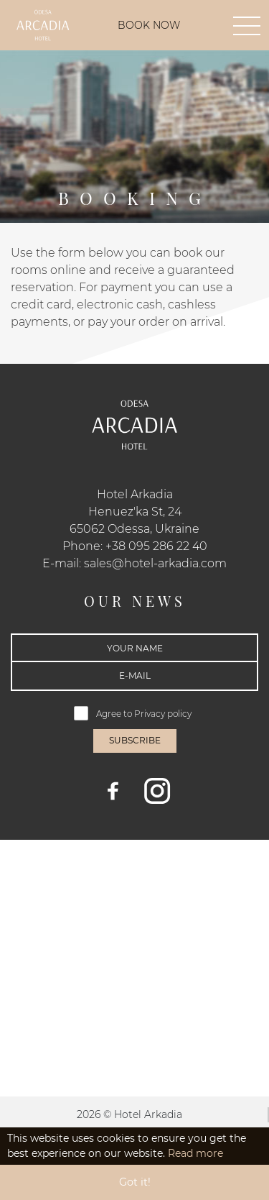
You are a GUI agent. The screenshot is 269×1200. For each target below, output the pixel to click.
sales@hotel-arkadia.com (155, 563)
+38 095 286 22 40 (156, 546)
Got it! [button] (135, 1182)
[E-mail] (134, 676)
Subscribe (135, 740)
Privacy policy (164, 713)
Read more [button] (195, 1153)
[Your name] (134, 647)
